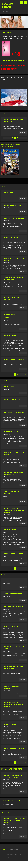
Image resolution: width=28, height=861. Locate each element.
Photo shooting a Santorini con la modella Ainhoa (14, 316)
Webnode (17, 858)
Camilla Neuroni (10, 336)
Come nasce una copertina (14, 359)
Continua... (23, 132)
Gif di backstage (10, 192)
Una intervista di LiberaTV (14, 218)
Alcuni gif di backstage (13, 205)
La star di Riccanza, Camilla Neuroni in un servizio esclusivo (14, 820)
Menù (25, 2)
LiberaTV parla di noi (12, 237)
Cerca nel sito (21, 2)
